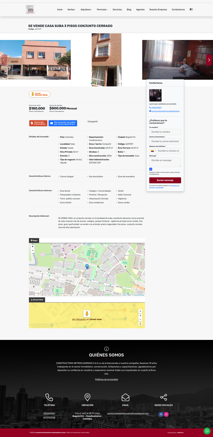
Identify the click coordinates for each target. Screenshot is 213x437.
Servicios (117, 9)
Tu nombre (154, 127)
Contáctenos (178, 9)
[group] (35, 59)
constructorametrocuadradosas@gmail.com (169, 111)
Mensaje (153, 156)
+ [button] (33, 247)
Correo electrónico (157, 137)
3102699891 (156, 108)
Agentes (140, 9)
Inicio (59, 9)
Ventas (70, 9)
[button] (91, 83)
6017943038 (49, 417)
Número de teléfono (157, 146)
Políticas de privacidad (106, 379)
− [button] (33, 251)
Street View (40, 94)
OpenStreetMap (139, 295)
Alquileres (86, 9)
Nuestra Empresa (158, 9)
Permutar (101, 9)
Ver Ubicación (79, 319)
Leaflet (124, 295)
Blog (129, 9)
